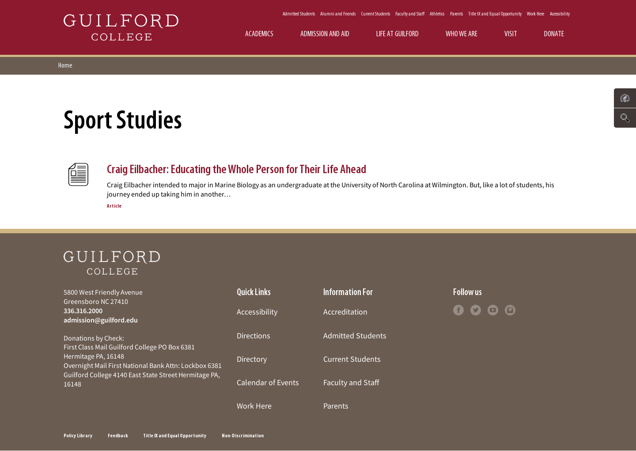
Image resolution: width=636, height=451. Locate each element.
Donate (554, 34)
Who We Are (461, 34)
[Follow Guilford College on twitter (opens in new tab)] (475, 309)
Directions (253, 335)
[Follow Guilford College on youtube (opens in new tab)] (493, 309)
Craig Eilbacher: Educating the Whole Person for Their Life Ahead (236, 170)
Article (114, 206)
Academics (259, 34)
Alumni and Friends (338, 14)
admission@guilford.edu (101, 319)
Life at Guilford (397, 34)
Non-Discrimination (243, 436)
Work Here (535, 14)
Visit (510, 34)
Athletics (437, 14)
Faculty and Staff (409, 14)
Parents (456, 14)
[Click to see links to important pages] (625, 98)
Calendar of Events (268, 382)
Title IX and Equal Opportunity (495, 14)
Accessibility (560, 14)
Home (65, 65)
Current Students (375, 14)
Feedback (118, 436)
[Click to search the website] (625, 118)
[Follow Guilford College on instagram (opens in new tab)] (510, 309)
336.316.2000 (83, 310)
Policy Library (78, 436)
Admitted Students (299, 14)
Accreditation (345, 312)
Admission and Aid (324, 34)
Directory (252, 359)
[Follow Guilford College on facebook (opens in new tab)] (458, 309)
